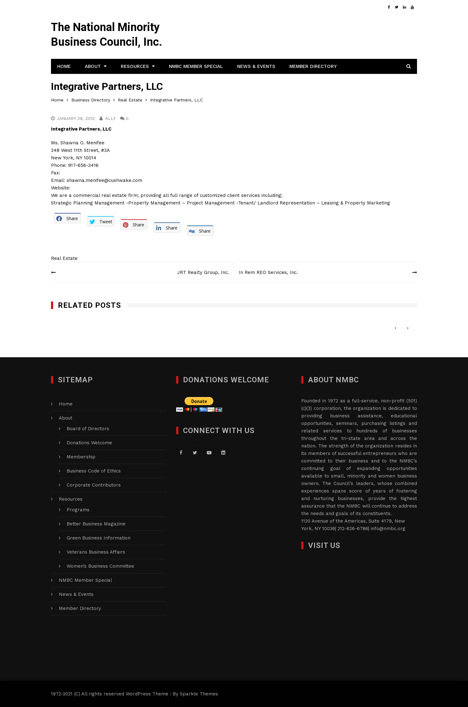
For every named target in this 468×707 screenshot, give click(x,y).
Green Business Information (98, 538)
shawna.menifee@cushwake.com (104, 180)
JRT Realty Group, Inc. (203, 272)
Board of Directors (88, 428)
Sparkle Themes (199, 694)
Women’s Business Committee (100, 566)
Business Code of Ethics (94, 471)
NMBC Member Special (196, 66)
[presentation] (395, 328)
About (93, 66)
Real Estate (64, 258)
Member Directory (313, 66)
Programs (78, 510)
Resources (135, 66)
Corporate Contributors (94, 485)
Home (64, 66)
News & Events (256, 66)
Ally (110, 118)
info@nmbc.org (388, 528)
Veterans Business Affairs (96, 552)
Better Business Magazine (96, 524)
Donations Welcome (89, 443)
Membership (81, 457)
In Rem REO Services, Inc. (268, 272)
